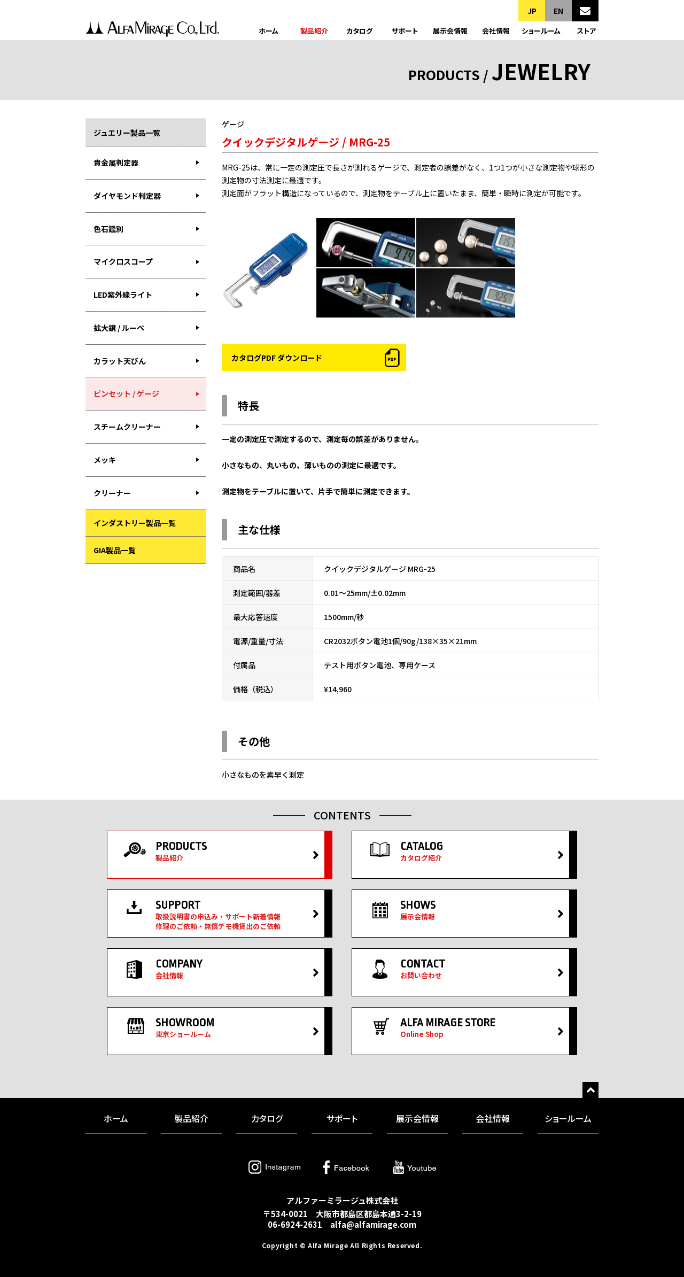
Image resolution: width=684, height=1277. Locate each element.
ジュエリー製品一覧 (127, 132)
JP (532, 10)
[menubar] (146, 327)
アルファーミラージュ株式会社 (152, 30)
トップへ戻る (590, 1090)
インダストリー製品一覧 (135, 522)
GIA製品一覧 (115, 550)
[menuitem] (146, 163)
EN (558, 10)
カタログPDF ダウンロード (276, 357)
